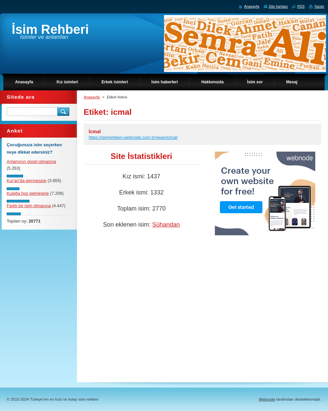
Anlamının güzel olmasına (31, 161)
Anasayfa (92, 97)
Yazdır (319, 6)
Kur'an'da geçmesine (27, 180)
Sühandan (166, 224)
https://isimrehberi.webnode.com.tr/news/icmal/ (133, 137)
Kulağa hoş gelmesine (28, 193)
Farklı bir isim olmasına (29, 205)
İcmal (95, 131)
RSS (301, 6)
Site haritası (278, 6)
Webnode (267, 399)
